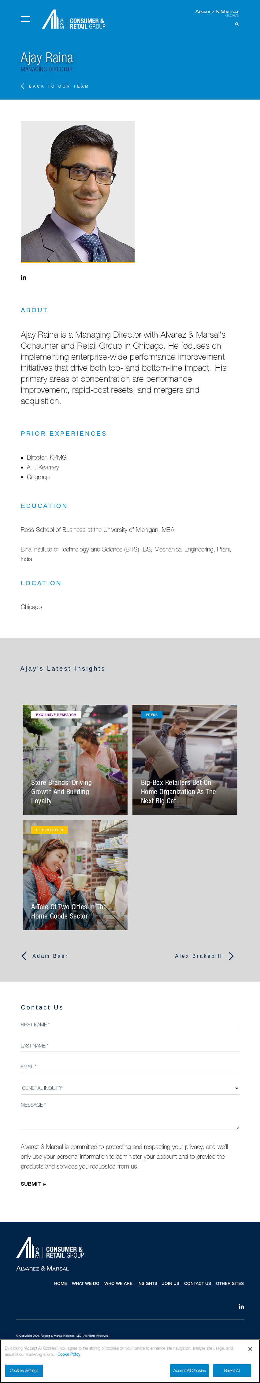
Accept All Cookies (189, 1371)
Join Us (170, 1284)
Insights (147, 1284)
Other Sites (230, 1284)
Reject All (232, 1371)
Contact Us (197, 1284)
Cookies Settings (24, 1371)
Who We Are (118, 1284)
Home (60, 1284)
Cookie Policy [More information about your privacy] (69, 1355)
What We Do (85, 1284)
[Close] (250, 1349)
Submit (31, 1185)
